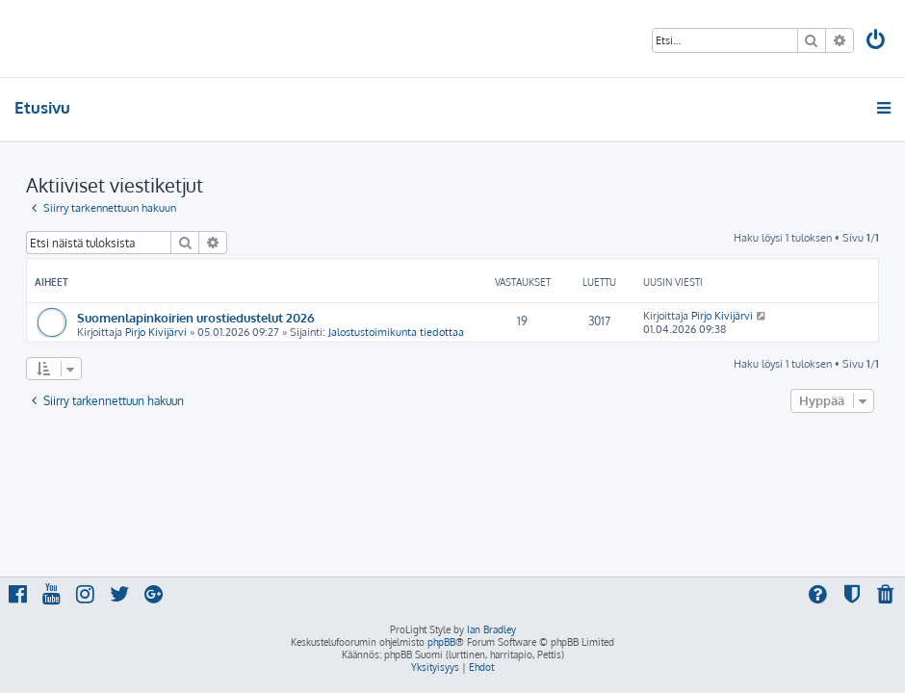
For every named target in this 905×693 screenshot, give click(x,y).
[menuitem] (877, 42)
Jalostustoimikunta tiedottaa (396, 332)
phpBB (441, 642)
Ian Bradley (491, 629)
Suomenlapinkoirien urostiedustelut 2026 (196, 317)
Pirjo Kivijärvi (156, 332)
